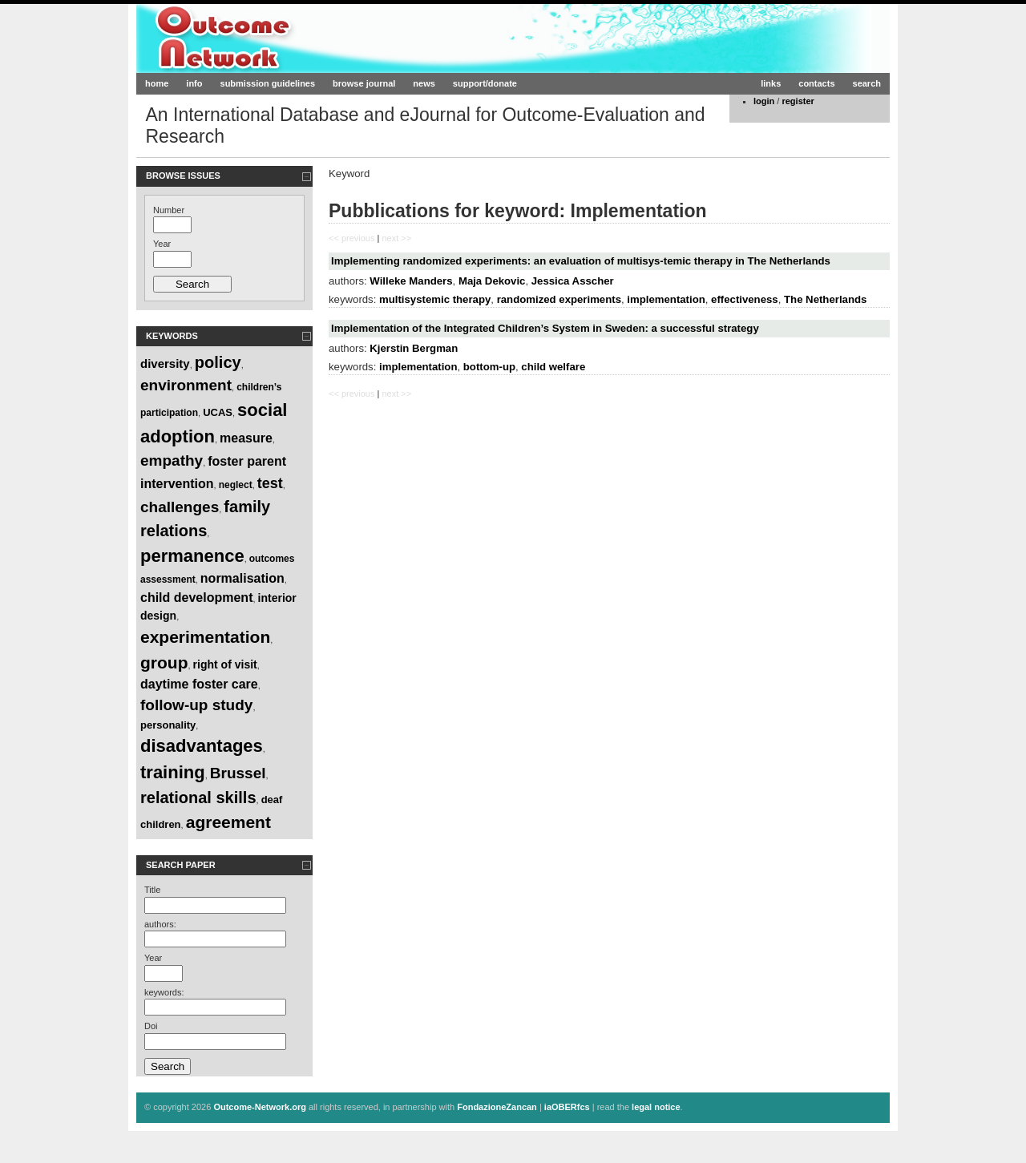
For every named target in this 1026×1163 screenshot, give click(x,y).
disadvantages (201, 746)
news (424, 83)
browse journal (364, 83)
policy (218, 362)
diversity (165, 363)
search (867, 83)
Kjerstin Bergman (414, 348)
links (771, 83)
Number (168, 210)
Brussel (238, 773)
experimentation (205, 637)
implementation (666, 299)
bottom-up (489, 367)
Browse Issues (183, 175)
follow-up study (196, 705)
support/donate (485, 83)
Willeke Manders (411, 281)
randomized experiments (559, 299)
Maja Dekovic (492, 281)
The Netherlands (825, 299)
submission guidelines (268, 83)
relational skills (198, 797)
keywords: (164, 992)
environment (186, 385)
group (164, 662)
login (763, 101)
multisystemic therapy (435, 299)
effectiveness (744, 299)
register (798, 101)
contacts (816, 83)
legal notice (656, 1107)
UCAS (217, 412)
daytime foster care (199, 684)
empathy (171, 460)
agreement (228, 822)
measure (246, 438)
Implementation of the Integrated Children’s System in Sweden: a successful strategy (545, 328)
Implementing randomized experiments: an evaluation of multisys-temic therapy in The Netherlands (580, 261)
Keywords (172, 336)
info (194, 83)
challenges (179, 507)
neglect (235, 485)
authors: (160, 924)
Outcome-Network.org (292, 38)
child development (196, 597)
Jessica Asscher (572, 281)
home (156, 83)
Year (162, 243)
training (172, 772)
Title (152, 889)
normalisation (242, 578)
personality (168, 725)
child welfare (553, 367)
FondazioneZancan (497, 1107)
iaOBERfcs (567, 1107)
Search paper (181, 865)
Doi (151, 1026)
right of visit (225, 664)
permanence (192, 556)
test (270, 483)
